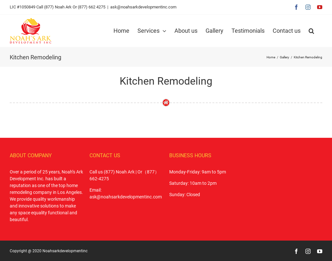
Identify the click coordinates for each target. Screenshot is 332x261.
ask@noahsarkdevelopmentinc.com (143, 7)
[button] (311, 31)
